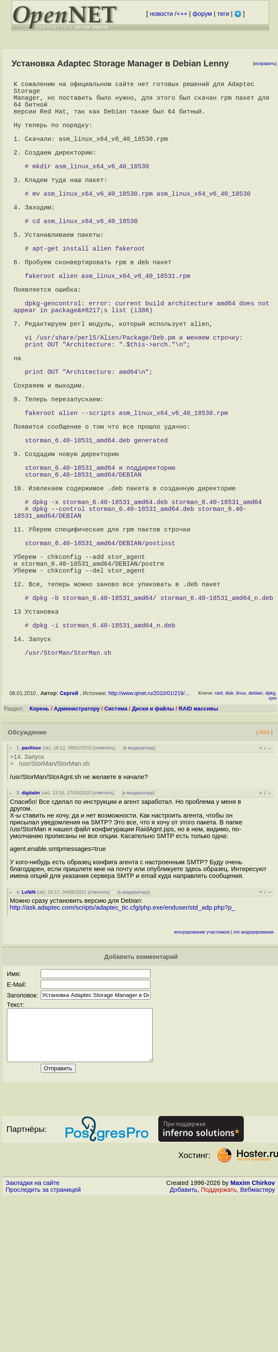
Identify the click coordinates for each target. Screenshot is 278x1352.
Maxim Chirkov (253, 1337)
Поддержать (219, 1343)
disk (229, 836)
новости (161, 13)
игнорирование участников (202, 1076)
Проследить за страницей (43, 1343)
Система (115, 852)
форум (202, 13)
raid (218, 836)
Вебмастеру (257, 1343)
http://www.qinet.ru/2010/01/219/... (148, 837)
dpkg (270, 836)
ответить (104, 891)
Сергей (69, 837)
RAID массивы (198, 852)
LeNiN (28, 1036)
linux (241, 836)
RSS (264, 876)
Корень (39, 852)
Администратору (77, 852)
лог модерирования (253, 1076)
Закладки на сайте (32, 1337)
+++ (182, 13)
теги (223, 13)
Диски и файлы (153, 852)
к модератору (139, 891)
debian (255, 836)
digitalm (31, 936)
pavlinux (31, 891)
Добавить (184, 1343)
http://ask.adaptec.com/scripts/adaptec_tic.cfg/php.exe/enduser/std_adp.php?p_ (122, 1051)
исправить (264, 63)
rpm (273, 842)
